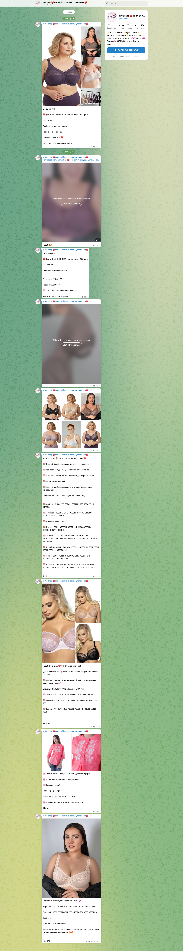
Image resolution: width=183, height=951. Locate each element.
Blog (122, 56)
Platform (136, 56)
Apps (128, 56)
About (115, 56)
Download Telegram (126, 50)
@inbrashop (124, 18)
